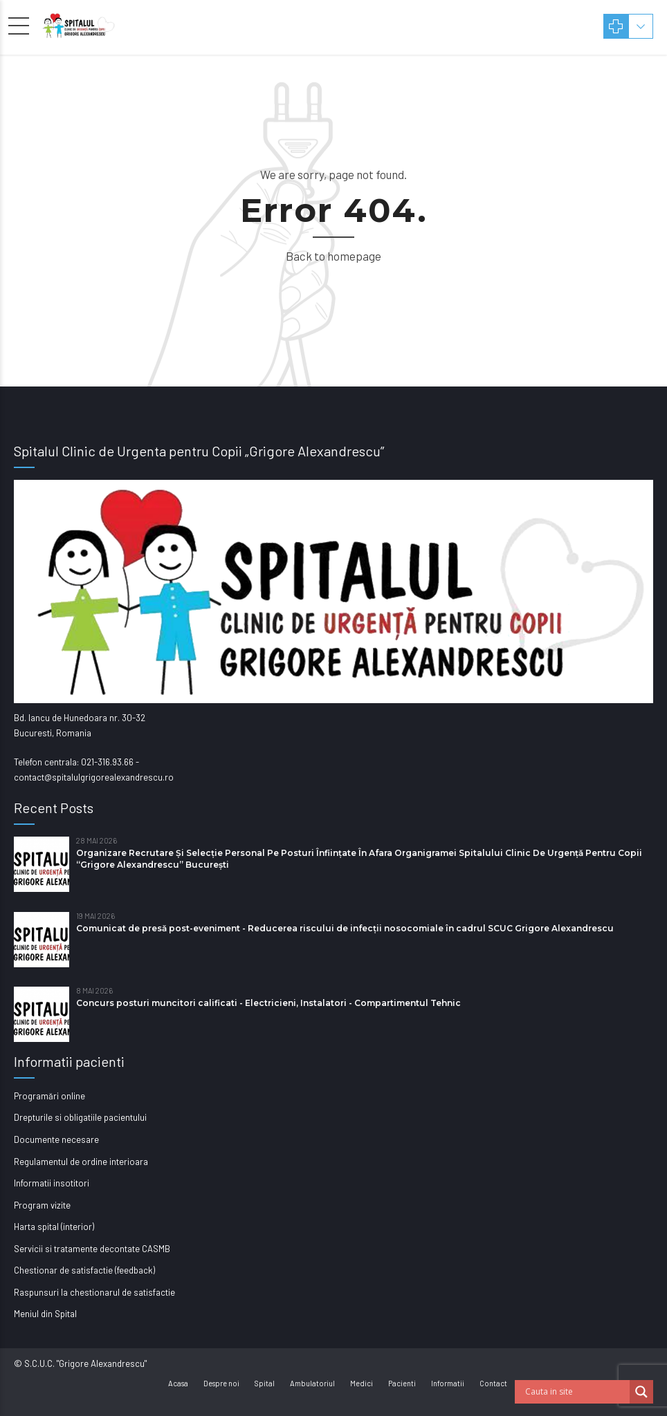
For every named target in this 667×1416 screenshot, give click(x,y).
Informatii (447, 1383)
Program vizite (42, 1205)
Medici (361, 1383)
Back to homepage (333, 256)
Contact (493, 1383)
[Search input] (575, 1392)
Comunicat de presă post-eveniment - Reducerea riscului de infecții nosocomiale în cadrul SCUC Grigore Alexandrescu (345, 928)
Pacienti (402, 1383)
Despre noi (221, 1383)
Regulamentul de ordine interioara (81, 1161)
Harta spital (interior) (54, 1226)
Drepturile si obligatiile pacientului (80, 1117)
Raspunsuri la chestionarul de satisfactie (94, 1292)
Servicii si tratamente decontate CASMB (92, 1248)
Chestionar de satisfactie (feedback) (84, 1270)
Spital (265, 1383)
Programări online (49, 1095)
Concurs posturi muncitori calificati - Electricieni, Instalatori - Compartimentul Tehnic (268, 1003)
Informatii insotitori (51, 1183)
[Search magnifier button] (641, 1392)
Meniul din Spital (45, 1313)
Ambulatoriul (312, 1383)
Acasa (178, 1383)
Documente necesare (56, 1139)
